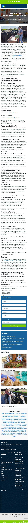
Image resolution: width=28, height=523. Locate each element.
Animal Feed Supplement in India (9, 431)
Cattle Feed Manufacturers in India (19, 418)
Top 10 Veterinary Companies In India (9, 413)
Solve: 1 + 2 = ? (5, 319)
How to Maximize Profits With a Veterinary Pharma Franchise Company (12, 342)
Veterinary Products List (15, 433)
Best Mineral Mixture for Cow (18, 421)
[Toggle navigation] (24, 6)
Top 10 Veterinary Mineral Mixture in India (17, 430)
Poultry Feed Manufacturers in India (10, 419)
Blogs (15, 18)
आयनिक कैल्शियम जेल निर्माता (7, 347)
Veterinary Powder (19, 463)
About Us (3, 460)
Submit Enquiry (14, 326)
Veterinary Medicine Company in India (11, 422)
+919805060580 (5, 447)
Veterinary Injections (20, 468)
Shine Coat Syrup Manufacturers (8, 336)
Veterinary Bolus (19, 461)
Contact (3, 480)
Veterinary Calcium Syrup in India (13, 425)
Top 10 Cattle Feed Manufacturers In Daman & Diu (15, 260)
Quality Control (4, 477)
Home (11, 18)
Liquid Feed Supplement (20, 489)
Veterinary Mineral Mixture (14, 428)
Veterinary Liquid (19, 466)
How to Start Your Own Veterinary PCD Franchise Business (12, 345)
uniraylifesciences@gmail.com (9, 449)
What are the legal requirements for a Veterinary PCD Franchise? (13, 339)
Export (2, 475)
